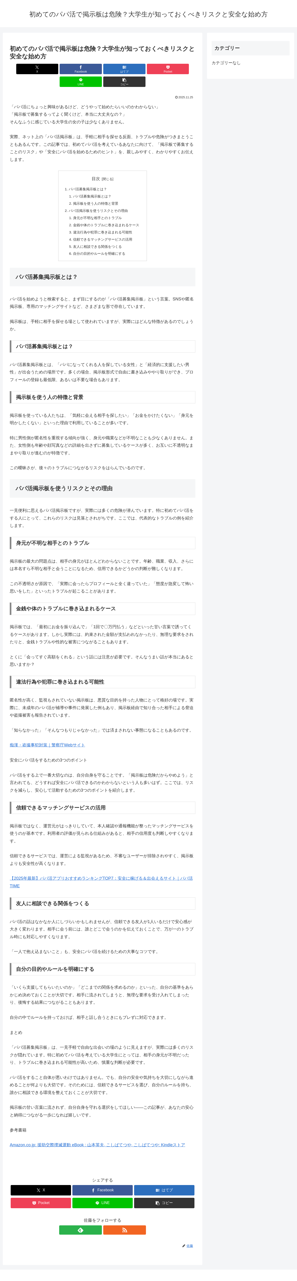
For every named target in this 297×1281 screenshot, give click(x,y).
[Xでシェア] (24, 69)
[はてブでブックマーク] (87, 69)
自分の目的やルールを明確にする (99, 244)
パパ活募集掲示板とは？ (87, 176)
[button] (180, 69)
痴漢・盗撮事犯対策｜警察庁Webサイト (47, 735)
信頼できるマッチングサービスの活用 (102, 229)
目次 (96, 166)
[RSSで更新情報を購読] (108, 1220)
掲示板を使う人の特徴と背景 (95, 191)
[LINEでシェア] (149, 69)
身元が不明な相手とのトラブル (97, 206)
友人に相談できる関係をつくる (97, 237)
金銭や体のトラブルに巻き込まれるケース (106, 214)
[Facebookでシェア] (56, 69)
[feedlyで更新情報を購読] (97, 1220)
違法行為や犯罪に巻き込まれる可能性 (102, 222)
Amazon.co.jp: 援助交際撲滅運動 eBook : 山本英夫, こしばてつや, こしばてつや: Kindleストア (97, 1135)
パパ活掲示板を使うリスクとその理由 (98, 199)
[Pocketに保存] (118, 69)
